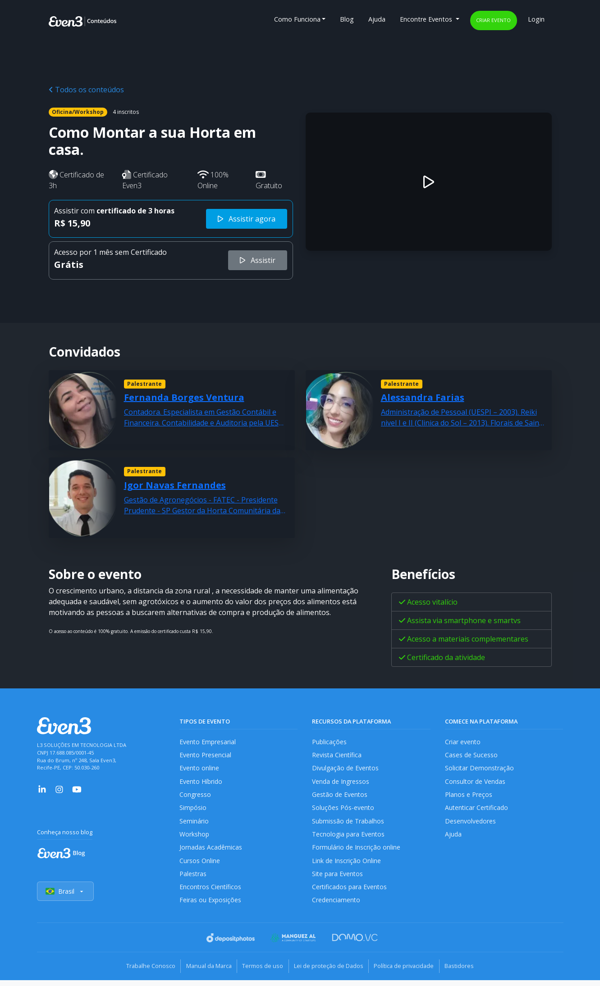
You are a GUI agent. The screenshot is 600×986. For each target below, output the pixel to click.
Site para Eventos (338, 879)
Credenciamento (336, 907)
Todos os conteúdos (86, 90)
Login (536, 19)
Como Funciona (297, 19)
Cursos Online (199, 865)
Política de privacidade (410, 972)
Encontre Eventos (427, 19)
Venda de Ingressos (341, 783)
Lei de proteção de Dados (331, 972)
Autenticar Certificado (477, 810)
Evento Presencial (205, 755)
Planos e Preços (468, 796)
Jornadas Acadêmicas (211, 852)
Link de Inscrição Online (346, 865)
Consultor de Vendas (476, 783)
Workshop (194, 838)
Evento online (199, 769)
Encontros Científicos (210, 893)
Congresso (195, 796)
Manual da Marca (202, 972)
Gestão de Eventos (340, 796)
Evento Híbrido (201, 783)
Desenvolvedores (470, 824)
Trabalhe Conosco (140, 972)
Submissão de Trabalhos (349, 824)
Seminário (194, 824)
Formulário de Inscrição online (356, 852)
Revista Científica (337, 755)
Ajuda (376, 19)
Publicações (329, 741)
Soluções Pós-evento (343, 810)
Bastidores (470, 972)
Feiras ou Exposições (210, 907)
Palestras (193, 879)
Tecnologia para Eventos (349, 838)
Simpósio (193, 810)
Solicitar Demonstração (480, 769)
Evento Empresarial (208, 741)
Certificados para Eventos (350, 893)
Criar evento (493, 20)
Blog (347, 19)
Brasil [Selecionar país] (66, 898)
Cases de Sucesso (471, 755)
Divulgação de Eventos (346, 769)
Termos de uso (260, 972)
